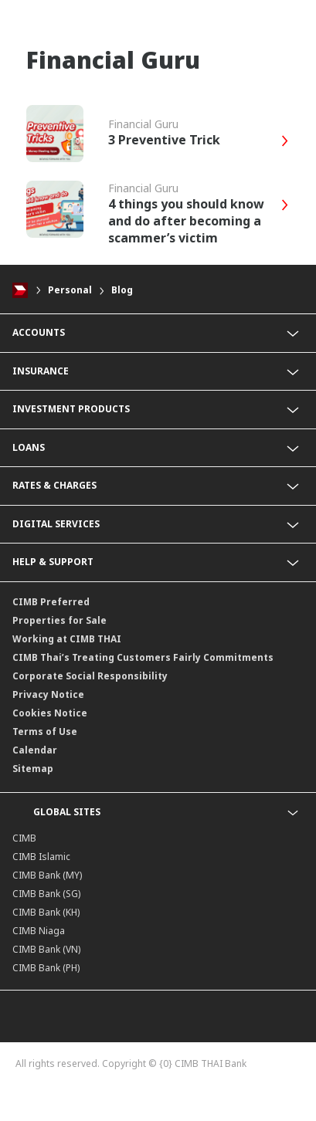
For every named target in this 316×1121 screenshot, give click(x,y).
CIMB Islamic (41, 856)
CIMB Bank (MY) (47, 875)
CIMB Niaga (38, 930)
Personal (70, 289)
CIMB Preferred (51, 601)
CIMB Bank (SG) (46, 893)
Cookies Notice (49, 713)
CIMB (24, 838)
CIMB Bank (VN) (46, 949)
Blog (122, 289)
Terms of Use (44, 731)
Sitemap (32, 768)
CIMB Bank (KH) (46, 912)
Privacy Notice (48, 694)
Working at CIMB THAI (66, 638)
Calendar (34, 750)
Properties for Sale (59, 620)
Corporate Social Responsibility (90, 675)
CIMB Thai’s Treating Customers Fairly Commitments (143, 657)
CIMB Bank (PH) (46, 967)
